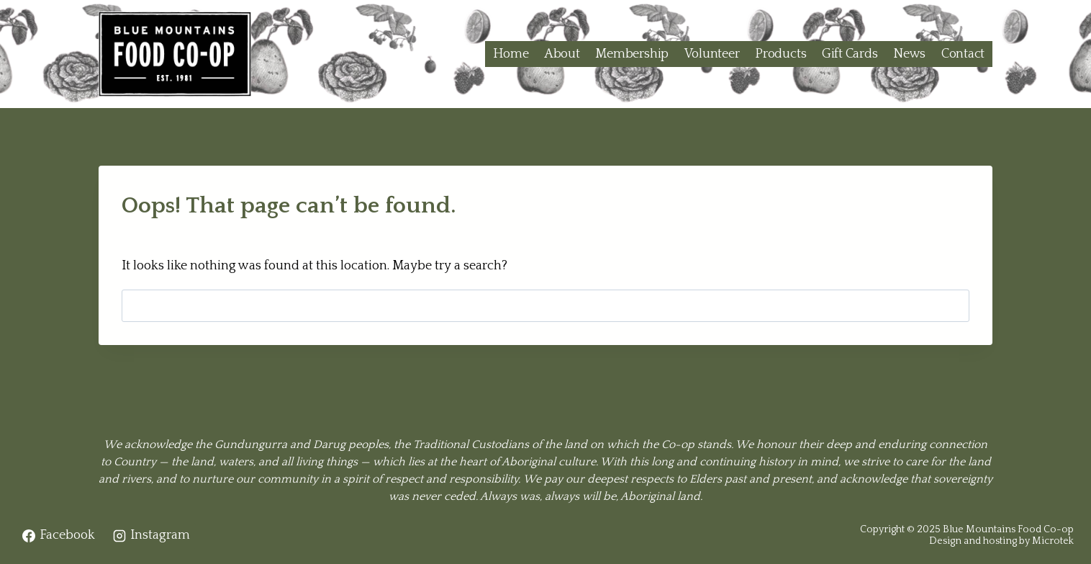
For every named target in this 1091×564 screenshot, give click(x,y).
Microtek (1053, 541)
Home (510, 54)
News (909, 54)
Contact (962, 54)
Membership (632, 54)
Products (780, 54)
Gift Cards (850, 54)
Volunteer (712, 54)
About (562, 54)
